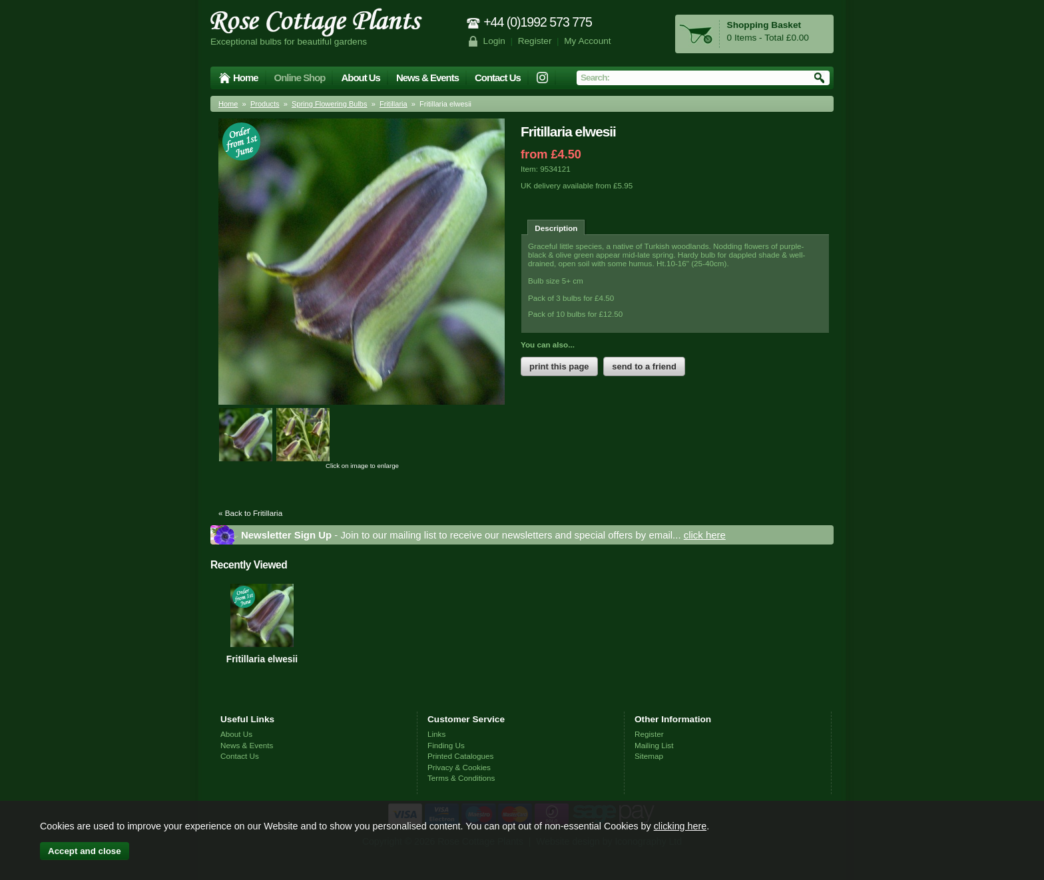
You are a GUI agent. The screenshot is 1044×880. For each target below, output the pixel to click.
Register (535, 41)
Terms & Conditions (461, 777)
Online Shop (300, 77)
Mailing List (654, 745)
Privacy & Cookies (459, 767)
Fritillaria (393, 104)
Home (245, 77)
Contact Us (498, 77)
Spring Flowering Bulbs (330, 104)
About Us (360, 77)
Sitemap (649, 756)
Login (494, 41)
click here (705, 535)
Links (436, 734)
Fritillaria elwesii (262, 659)
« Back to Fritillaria (250, 513)
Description (556, 228)
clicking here (680, 826)
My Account (587, 41)
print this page (559, 366)
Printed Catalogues (460, 756)
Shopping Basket (764, 25)
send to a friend (644, 366)
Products (265, 104)
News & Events (427, 77)
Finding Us (446, 745)
